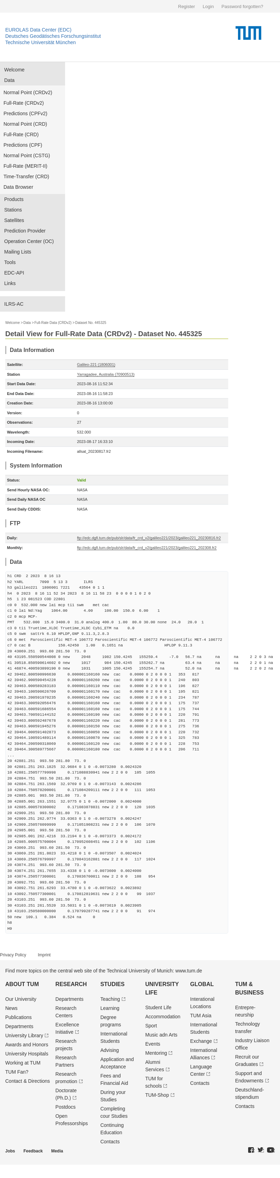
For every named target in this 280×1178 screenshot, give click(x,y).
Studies (112, 984)
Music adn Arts (161, 1035)
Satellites (14, 220)
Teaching (110, 999)
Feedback (33, 1151)
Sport (151, 1025)
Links (10, 283)
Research (71, 984)
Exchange (201, 1041)
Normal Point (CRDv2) (28, 92)
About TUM (22, 984)
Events (152, 1044)
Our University (20, 999)
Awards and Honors (26, 1044)
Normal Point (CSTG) (27, 155)
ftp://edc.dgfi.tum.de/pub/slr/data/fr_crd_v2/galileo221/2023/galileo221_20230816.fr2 (149, 538)
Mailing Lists (17, 252)
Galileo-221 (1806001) (96, 364)
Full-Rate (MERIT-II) (25, 166)
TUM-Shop (157, 1095)
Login (208, 6)
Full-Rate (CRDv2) (24, 103)
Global (202, 984)
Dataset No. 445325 (90, 323)
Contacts (110, 1141)
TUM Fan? (16, 1072)
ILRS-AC (13, 304)
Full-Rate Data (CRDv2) (52, 323)
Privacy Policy (13, 954)
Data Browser (18, 187)
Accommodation (162, 1016)
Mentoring (156, 1053)
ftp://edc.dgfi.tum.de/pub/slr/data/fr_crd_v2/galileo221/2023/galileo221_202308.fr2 (147, 548)
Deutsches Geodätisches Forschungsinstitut (53, 36)
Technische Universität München (40, 42)
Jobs (10, 1151)
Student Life (158, 1007)
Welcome (14, 69)
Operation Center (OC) (29, 241)
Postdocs (65, 1107)
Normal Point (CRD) (25, 124)
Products (13, 199)
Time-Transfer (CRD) (26, 176)
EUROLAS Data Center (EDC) (38, 30)
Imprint (44, 954)
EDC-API (14, 273)
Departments (19, 1026)
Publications (18, 1017)
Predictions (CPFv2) (25, 113)
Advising (109, 1050)
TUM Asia (200, 1015)
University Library (24, 1035)
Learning (110, 1008)
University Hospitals (26, 1053)
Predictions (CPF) (23, 145)
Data (9, 80)
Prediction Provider (25, 231)
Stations (13, 210)
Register (186, 6)
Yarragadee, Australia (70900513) (105, 374)
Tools (10, 262)
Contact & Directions (27, 1081)
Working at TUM (23, 1063)
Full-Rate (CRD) (21, 134)
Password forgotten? (242, 6)
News (11, 1008)
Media (57, 1151)
